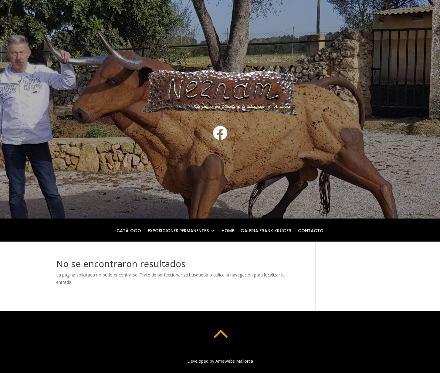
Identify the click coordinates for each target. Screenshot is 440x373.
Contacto (310, 231)
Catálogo (129, 231)
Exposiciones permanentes (178, 231)
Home (228, 231)
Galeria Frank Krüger (266, 231)
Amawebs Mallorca (234, 361)
